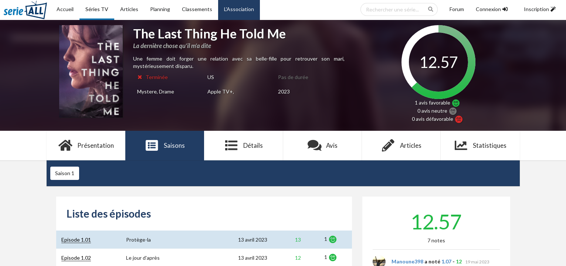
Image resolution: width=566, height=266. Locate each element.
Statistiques (480, 145)
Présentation (86, 145)
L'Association (239, 9)
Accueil (65, 9)
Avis (322, 145)
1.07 (446, 261)
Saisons (165, 145)
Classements (197, 9)
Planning (160, 9)
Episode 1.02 (76, 258)
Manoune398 (407, 261)
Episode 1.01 (76, 239)
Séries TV (96, 9)
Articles (129, 9)
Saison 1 (64, 173)
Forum (457, 9)
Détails (243, 145)
